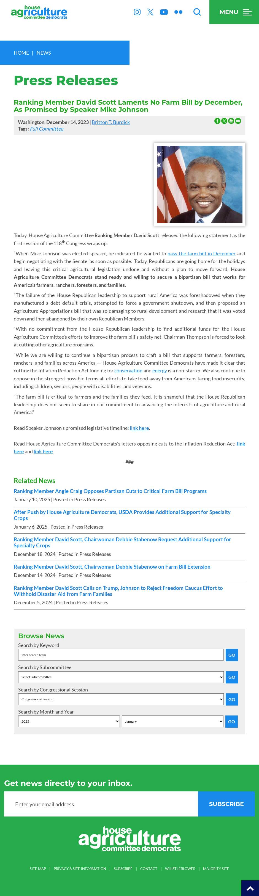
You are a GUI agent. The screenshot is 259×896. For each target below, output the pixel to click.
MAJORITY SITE (216, 869)
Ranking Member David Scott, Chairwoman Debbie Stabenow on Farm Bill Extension (112, 567)
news (44, 53)
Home (21, 53)
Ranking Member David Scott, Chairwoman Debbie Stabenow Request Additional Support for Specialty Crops (122, 542)
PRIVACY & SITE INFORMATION (80, 869)
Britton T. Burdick (111, 122)
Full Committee (46, 129)
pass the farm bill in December (202, 253)
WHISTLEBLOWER (180, 869)
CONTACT (148, 869)
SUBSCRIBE (123, 869)
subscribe (226, 803)
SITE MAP (38, 869)
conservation (128, 370)
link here (139, 428)
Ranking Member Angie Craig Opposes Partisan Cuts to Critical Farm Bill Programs (110, 491)
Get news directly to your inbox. (68, 783)
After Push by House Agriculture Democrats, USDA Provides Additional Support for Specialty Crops (122, 515)
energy (159, 370)
